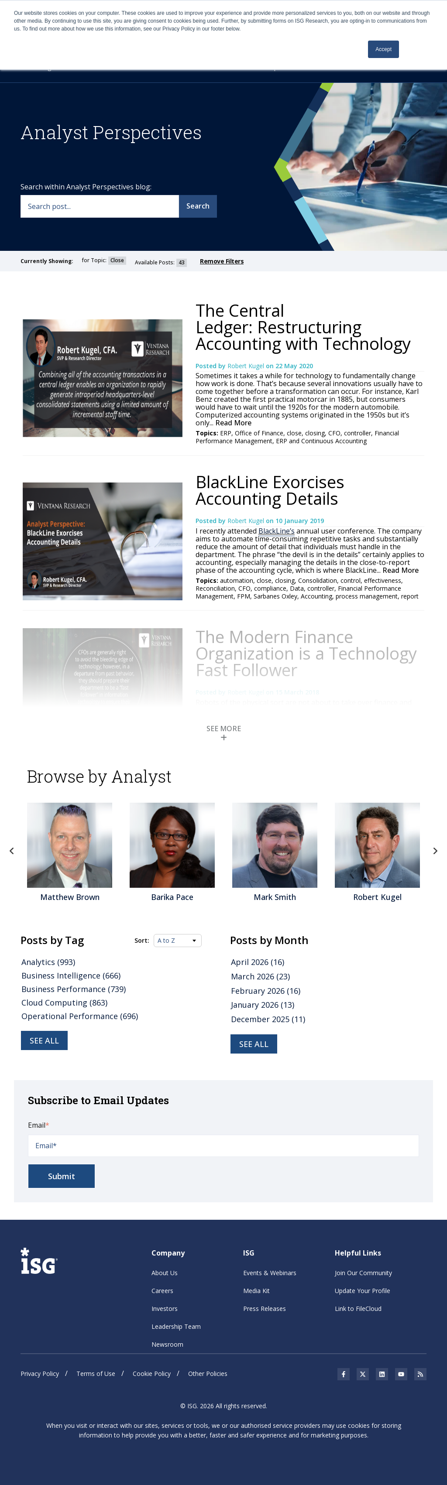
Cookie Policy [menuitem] (152, 1373)
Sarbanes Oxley (275, 596)
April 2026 (257, 962)
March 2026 (260, 976)
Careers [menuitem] (162, 1291)
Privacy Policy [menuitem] (40, 1373)
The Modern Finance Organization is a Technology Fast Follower (306, 653)
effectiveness (382, 580)
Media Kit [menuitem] (256, 1291)
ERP (225, 433)
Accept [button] (383, 49)
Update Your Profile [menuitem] (362, 1291)
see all (253, 1044)
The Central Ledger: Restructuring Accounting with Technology (303, 327)
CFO (334, 433)
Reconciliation (215, 588)
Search (198, 206)
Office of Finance (259, 433)
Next (435, 851)
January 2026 (262, 1004)
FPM (243, 596)
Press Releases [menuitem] (264, 1308)
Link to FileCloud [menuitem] (358, 1308)
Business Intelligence (70, 975)
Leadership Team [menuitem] (176, 1326)
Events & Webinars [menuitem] (269, 1273)
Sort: (141, 940)
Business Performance (73, 989)
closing (315, 433)
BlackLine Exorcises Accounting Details (270, 490)
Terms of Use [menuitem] (95, 1373)
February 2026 (265, 990)
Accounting (316, 596)
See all (44, 1040)
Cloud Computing (64, 1002)
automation (236, 580)
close (294, 433)
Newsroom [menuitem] (167, 1344)
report (410, 596)
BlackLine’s (276, 531)
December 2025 (268, 1019)
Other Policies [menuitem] (207, 1373)
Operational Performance (79, 1016)
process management (367, 596)
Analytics (48, 962)
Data (297, 588)
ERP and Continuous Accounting (321, 441)
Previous (11, 851)
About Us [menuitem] (164, 1273)
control (350, 580)
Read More (232, 423)
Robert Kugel (246, 366)
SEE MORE (223, 732)
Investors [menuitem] (164, 1308)
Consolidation (317, 580)
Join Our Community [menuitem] (363, 1273)
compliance (270, 588)
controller (357, 433)
